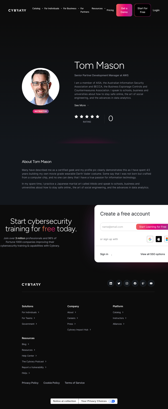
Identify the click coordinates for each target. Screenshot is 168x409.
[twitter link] (118, 283)
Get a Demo (124, 10)
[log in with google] (150, 239)
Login (156, 10)
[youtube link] (151, 283)
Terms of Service (75, 382)
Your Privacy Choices (94, 401)
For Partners (84, 10)
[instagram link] (126, 283)
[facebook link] (135, 283)
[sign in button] (107, 254)
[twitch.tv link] (143, 283)
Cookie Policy (51, 382)
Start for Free (143, 10)
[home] (17, 10)
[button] (37, 8)
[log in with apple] (159, 239)
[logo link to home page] (31, 285)
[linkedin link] (110, 283)
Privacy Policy (30, 382)
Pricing (110, 10)
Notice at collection (64, 401)
